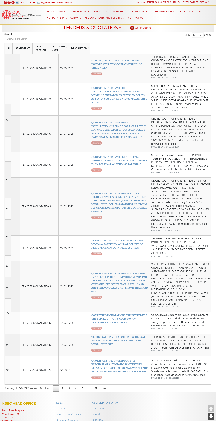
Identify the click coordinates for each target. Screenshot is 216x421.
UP (211, 408)
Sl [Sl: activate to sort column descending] (9, 49)
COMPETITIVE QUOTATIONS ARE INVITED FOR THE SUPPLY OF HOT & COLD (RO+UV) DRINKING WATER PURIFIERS (79, 268)
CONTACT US (136, 18)
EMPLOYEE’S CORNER (188, 2)
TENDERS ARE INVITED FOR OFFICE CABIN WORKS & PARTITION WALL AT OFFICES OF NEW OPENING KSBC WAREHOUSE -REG (79, 210)
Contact (63, 370)
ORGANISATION (139, 11)
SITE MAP (204, 2)
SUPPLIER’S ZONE (190, 11)
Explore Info (101, 353)
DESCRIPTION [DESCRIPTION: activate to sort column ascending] (120, 49)
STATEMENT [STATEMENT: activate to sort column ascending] (22, 49)
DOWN (211, 416)
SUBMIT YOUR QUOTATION (74, 11)
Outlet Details (102, 370)
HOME (50, 11)
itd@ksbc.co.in (49, 2)
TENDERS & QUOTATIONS (159, 2)
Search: (22, 38)
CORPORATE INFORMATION (63, 18)
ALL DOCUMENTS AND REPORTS (103, 18)
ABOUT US (117, 11)
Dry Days (99, 364)
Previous (45, 333)
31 (96, 333)
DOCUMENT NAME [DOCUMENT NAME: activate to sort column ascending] (64, 49)
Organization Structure (70, 359)
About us (63, 353)
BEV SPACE (100, 11)
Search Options (140, 28)
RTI (174, 2)
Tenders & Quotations (69, 364)
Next (105, 333)
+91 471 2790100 (29, 2)
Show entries (198, 35)
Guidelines (100, 359)
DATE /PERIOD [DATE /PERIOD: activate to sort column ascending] (42, 49)
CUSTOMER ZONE (164, 11)
